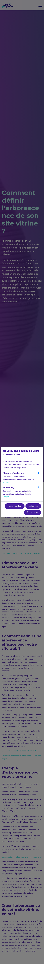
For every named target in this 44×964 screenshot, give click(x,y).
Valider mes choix (14, 506)
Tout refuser (33, 506)
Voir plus (6, 482)
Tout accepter (32, 512)
